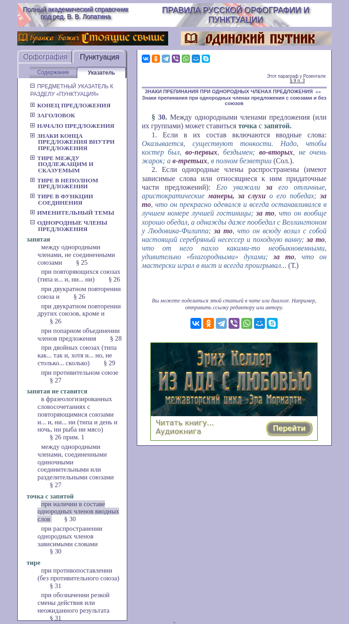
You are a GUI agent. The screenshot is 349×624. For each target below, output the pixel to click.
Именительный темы (72, 212)
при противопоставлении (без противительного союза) (78, 574)
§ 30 (70, 519)
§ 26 (114, 279)
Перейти (289, 428)
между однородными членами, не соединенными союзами (76, 254)
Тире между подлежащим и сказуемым (61, 164)
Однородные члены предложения (68, 225)
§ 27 (55, 380)
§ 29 (109, 363)
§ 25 (82, 262)
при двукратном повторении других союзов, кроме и (78, 309)
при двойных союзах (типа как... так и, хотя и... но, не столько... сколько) (76, 355)
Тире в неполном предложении (64, 183)
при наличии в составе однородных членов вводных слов (78, 511)
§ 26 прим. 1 (67, 437)
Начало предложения (72, 125)
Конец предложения (70, 105)
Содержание (53, 72)
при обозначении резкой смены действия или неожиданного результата (73, 602)
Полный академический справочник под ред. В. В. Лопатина (75, 12)
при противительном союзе (79, 372)
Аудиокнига (178, 431)
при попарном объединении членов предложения (78, 334)
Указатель (101, 73)
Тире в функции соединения (61, 199)
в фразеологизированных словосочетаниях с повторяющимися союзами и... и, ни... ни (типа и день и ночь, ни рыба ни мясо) (77, 414)
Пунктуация (99, 56)
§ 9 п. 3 (297, 80)
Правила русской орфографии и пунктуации (235, 14)
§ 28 (116, 338)
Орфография (45, 56)
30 (161, 117)
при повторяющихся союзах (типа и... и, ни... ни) (78, 275)
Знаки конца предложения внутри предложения (72, 141)
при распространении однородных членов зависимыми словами (69, 536)
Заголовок (52, 115)
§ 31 (55, 585)
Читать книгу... (184, 422)
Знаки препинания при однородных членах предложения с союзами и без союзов (234, 100)
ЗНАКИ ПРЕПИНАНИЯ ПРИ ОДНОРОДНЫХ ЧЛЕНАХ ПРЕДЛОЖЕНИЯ (229, 91)
